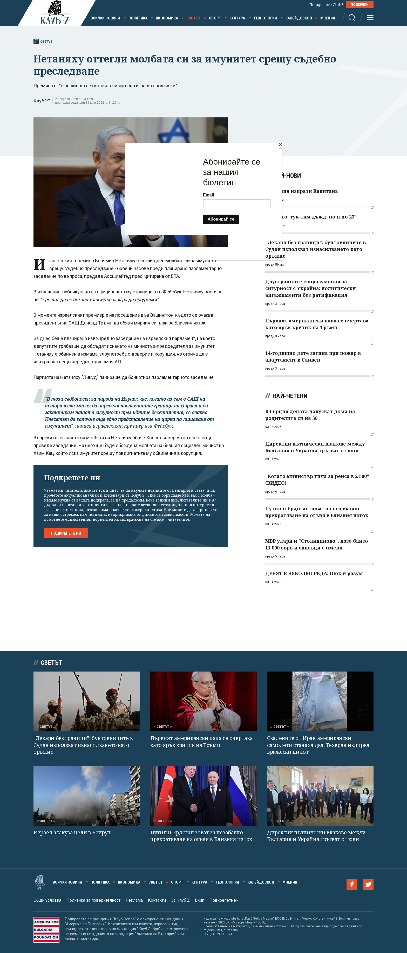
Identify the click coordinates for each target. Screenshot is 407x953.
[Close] (280, 144)
